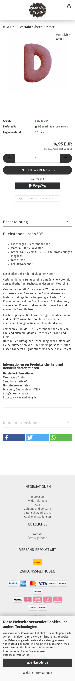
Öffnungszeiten (37, 538)
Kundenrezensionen (21, 422)
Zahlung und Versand (37, 508)
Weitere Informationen (37, 673)
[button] (9, 158)
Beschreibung (15, 222)
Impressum (37, 496)
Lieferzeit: (9, 126)
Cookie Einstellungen (37, 517)
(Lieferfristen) (61, 126)
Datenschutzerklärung (16, 654)
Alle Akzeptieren (37, 662)
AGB (37, 504)
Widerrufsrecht (37, 500)
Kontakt (37, 534)
